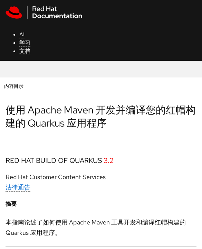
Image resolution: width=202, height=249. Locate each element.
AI (22, 34)
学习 (24, 42)
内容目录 (13, 86)
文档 (24, 51)
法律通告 (18, 187)
